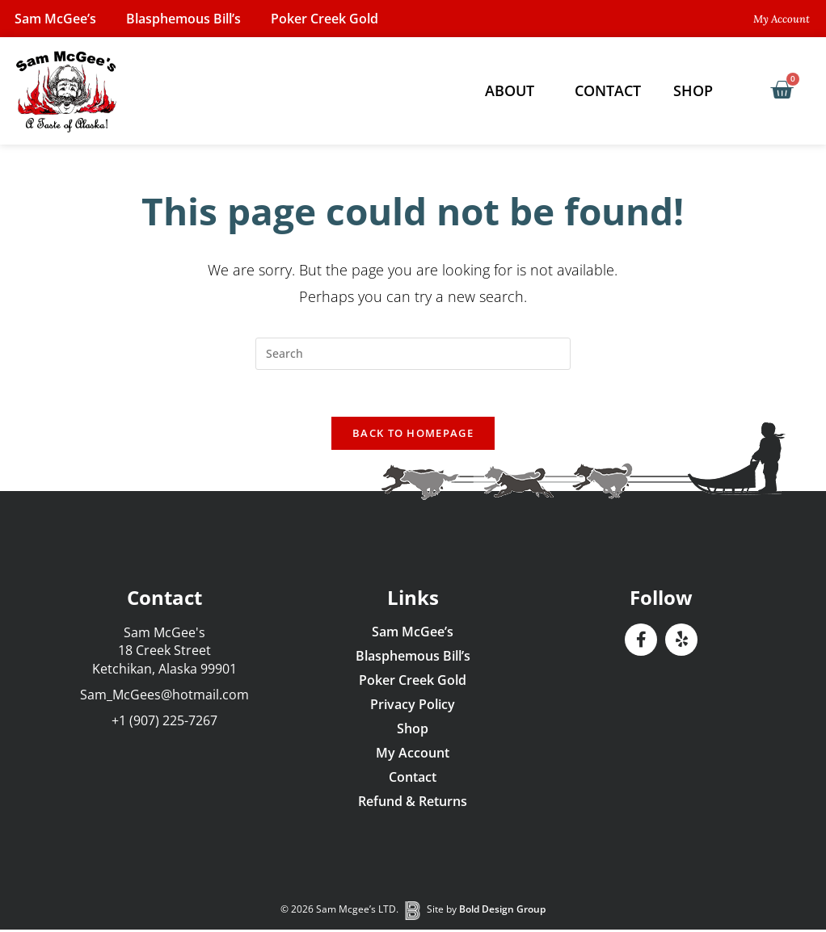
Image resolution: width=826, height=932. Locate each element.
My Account (412, 755)
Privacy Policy (412, 707)
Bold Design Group (502, 912)
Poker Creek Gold (331, 18)
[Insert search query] (413, 354)
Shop (697, 90)
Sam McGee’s (57, 18)
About (513, 90)
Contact (608, 90)
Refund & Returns (412, 804)
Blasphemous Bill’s (187, 18)
